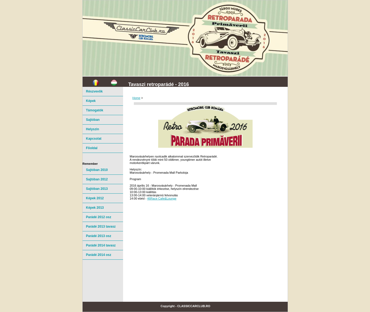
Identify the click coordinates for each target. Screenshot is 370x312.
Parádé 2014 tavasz (101, 245)
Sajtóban (93, 120)
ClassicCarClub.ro (193, 306)
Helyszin (92, 129)
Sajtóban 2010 (97, 170)
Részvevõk (94, 91)
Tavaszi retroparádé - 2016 (158, 84)
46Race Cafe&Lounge (161, 198)
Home (136, 98)
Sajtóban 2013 (97, 189)
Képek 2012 (95, 198)
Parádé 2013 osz (98, 236)
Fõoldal (92, 148)
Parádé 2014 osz (98, 255)
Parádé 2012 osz (98, 217)
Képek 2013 (95, 208)
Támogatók (94, 110)
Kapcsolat (93, 138)
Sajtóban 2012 (97, 179)
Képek (91, 101)
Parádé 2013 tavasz (101, 226)
